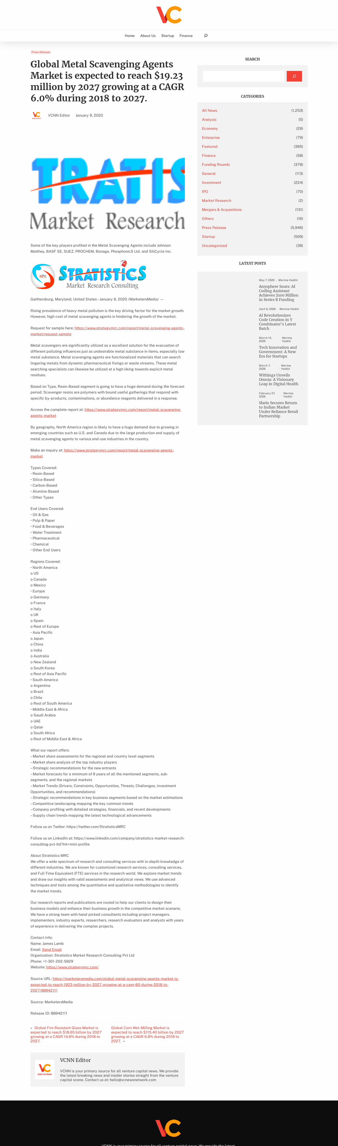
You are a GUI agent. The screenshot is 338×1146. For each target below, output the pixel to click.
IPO (227, 191)
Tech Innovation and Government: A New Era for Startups (275, 351)
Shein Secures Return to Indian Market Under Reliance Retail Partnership (275, 403)
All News (231, 110)
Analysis (231, 119)
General (231, 173)
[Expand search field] (205, 35)
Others (230, 218)
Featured (232, 146)
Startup (230, 236)
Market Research (238, 200)
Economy (232, 128)
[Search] (294, 76)
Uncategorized (236, 245)
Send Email (52, 920)
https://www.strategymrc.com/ (72, 937)
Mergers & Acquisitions (244, 209)
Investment (233, 182)
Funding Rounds (238, 164)
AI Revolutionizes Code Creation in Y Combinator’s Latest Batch (275, 323)
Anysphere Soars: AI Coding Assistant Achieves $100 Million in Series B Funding (276, 293)
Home (130, 35)
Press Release (40, 52)
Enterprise (233, 137)
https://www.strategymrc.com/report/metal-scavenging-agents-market (146, 404)
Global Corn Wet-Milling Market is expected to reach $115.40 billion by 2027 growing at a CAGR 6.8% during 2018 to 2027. (162, 996)
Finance (231, 155)
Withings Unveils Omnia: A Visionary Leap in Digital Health (277, 376)
